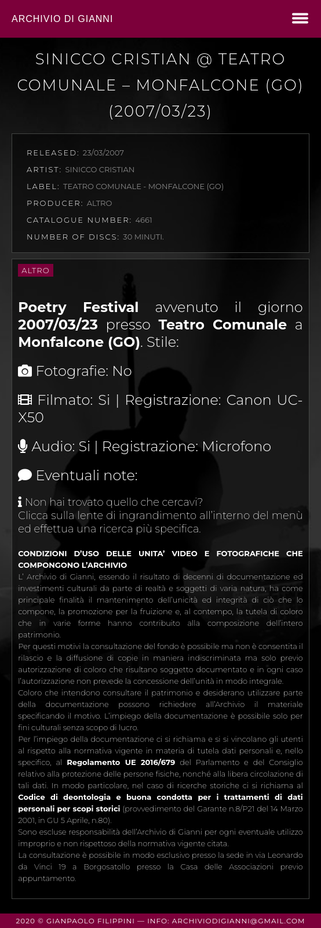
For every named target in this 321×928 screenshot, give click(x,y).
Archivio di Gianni (62, 19)
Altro (35, 270)
